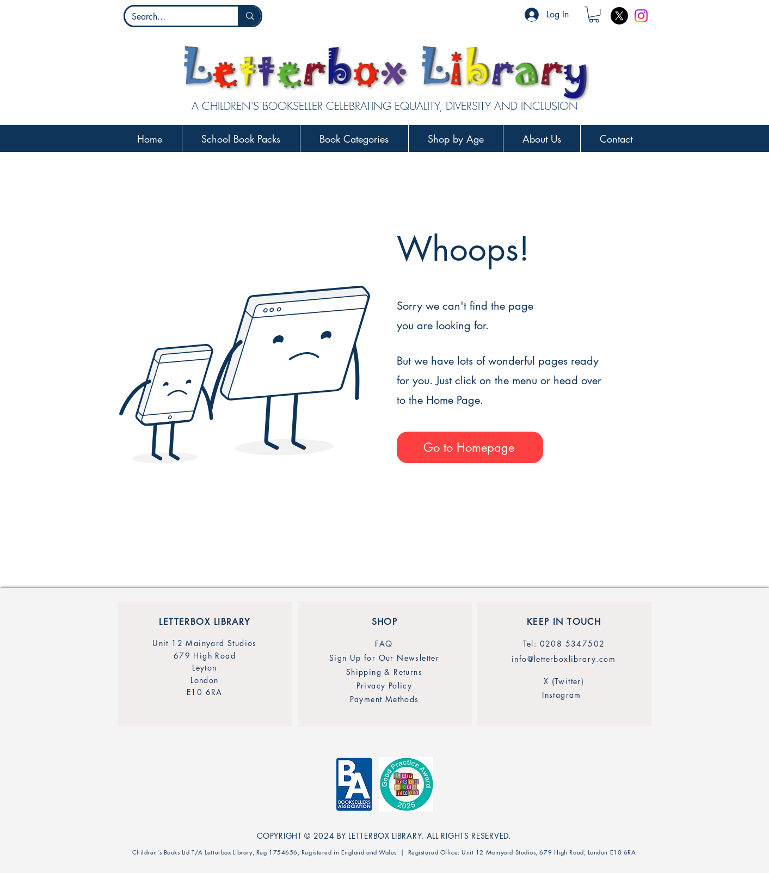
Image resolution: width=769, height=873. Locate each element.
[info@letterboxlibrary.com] (564, 659)
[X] (619, 15)
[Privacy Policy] (384, 685)
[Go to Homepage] (470, 447)
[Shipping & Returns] (384, 672)
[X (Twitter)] (564, 681)
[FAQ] (384, 643)
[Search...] (174, 17)
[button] (594, 14)
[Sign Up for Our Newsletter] (384, 658)
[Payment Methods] (384, 699)
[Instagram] (641, 15)
